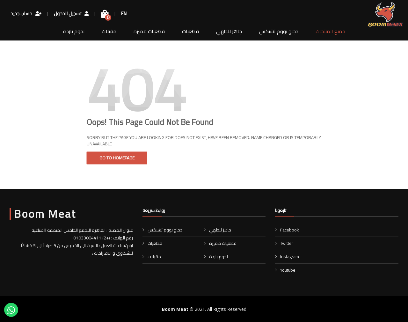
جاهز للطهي (229, 31)
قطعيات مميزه (149, 31)
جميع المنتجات (330, 31)
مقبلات (109, 31)
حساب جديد (26, 14)
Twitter (286, 243)
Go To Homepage (117, 158)
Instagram (289, 256)
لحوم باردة (73, 31)
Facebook (289, 230)
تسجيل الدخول (71, 14)
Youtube (287, 270)
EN (124, 14)
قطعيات (190, 31)
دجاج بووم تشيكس (278, 31)
